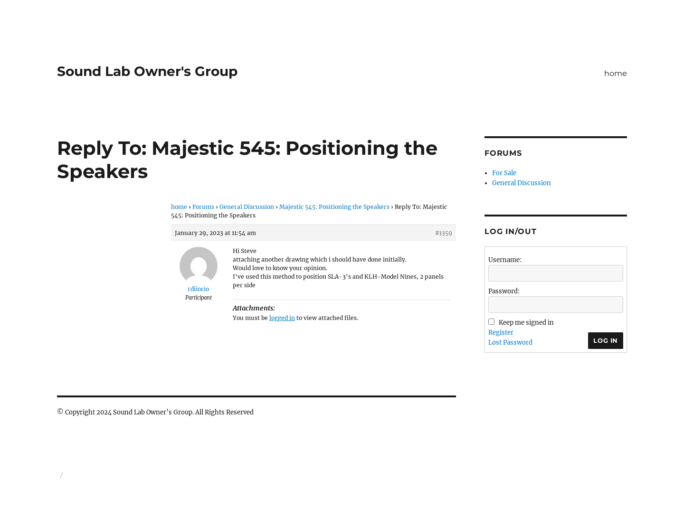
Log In (605, 340)
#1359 (443, 232)
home (615, 73)
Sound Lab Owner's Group (147, 71)
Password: (504, 291)
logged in (282, 317)
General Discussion (246, 206)
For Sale (504, 173)
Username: (505, 260)
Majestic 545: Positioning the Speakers (334, 206)
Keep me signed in (526, 323)
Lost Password (510, 342)
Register (500, 333)
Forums (203, 206)
